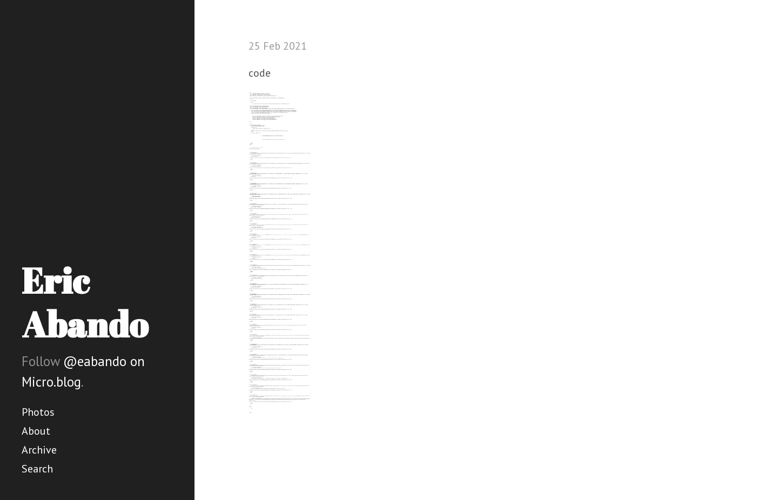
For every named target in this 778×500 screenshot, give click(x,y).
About (36, 431)
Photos (38, 412)
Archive (39, 450)
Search (37, 469)
